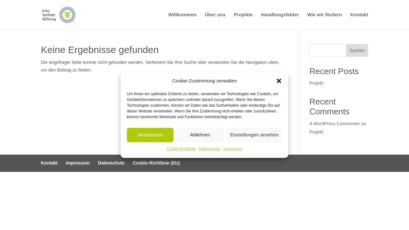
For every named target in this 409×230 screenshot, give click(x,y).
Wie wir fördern (324, 15)
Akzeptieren (150, 135)
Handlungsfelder (280, 15)
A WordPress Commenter (334, 123)
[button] (279, 81)
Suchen (357, 50)
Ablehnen (200, 135)
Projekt (316, 83)
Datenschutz (209, 149)
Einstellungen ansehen (254, 135)
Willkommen (182, 15)
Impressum (232, 149)
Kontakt (359, 15)
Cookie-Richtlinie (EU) (156, 162)
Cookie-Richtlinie (181, 149)
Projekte (243, 15)
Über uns (215, 15)
